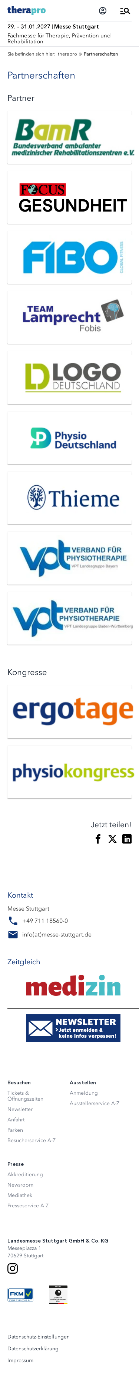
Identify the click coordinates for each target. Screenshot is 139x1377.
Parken (15, 1130)
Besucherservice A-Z (31, 1140)
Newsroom (20, 1185)
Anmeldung (84, 1093)
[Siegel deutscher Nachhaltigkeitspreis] (58, 1294)
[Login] (102, 10)
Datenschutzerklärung (33, 1349)
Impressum (20, 1361)
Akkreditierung (25, 1174)
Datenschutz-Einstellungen (38, 1337)
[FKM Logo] (20, 1294)
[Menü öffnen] (125, 11)
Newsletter (20, 1109)
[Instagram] (12, 1268)
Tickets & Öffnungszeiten (25, 1096)
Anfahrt (15, 1120)
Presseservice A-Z (28, 1206)
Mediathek (19, 1195)
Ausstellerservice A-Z (94, 1103)
